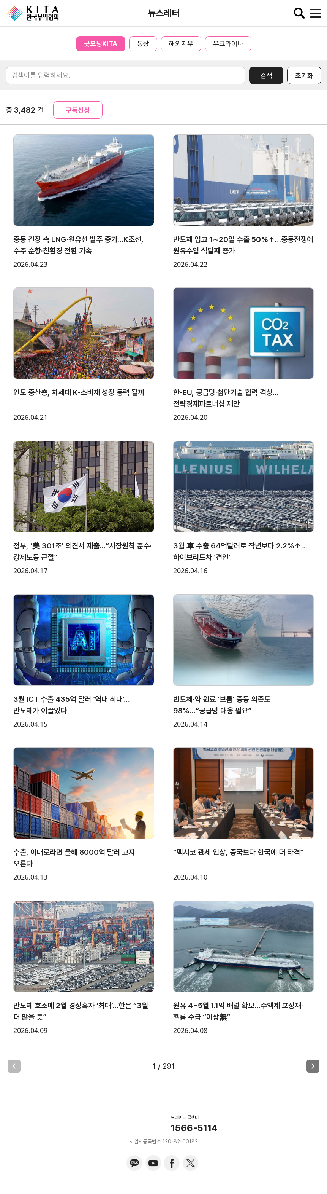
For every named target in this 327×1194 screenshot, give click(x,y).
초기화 (304, 76)
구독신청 (78, 110)
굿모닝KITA (100, 44)
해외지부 (181, 44)
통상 (143, 44)
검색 (266, 76)
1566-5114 (194, 1128)
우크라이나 (228, 44)
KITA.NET (32, 13)
